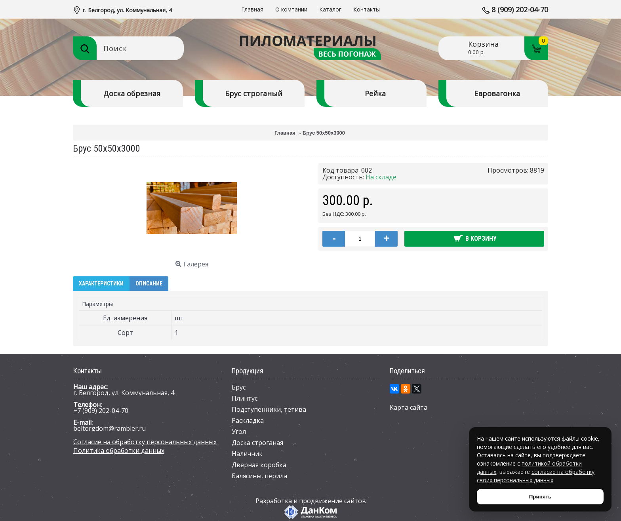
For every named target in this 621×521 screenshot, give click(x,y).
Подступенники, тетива (269, 409)
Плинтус (244, 398)
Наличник (247, 453)
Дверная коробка (259, 464)
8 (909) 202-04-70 (519, 9)
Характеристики (101, 283)
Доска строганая (257, 442)
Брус (239, 387)
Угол (239, 431)
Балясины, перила (259, 476)
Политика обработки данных (118, 450)
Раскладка (248, 420)
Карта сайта (408, 407)
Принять (540, 497)
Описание (148, 283)
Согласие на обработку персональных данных (145, 441)
